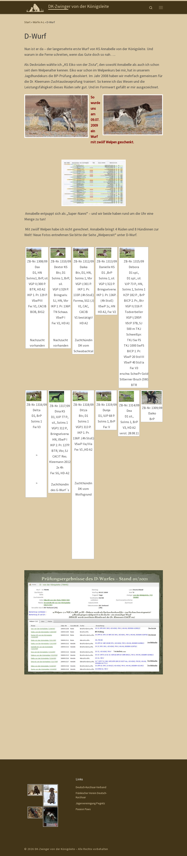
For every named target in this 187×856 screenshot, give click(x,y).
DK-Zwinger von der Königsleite (55, 786)
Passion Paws (83, 746)
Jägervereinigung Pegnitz (90, 740)
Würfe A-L (38, 22)
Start (27, 22)
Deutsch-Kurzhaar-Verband (91, 724)
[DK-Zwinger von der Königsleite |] (35, 7)
